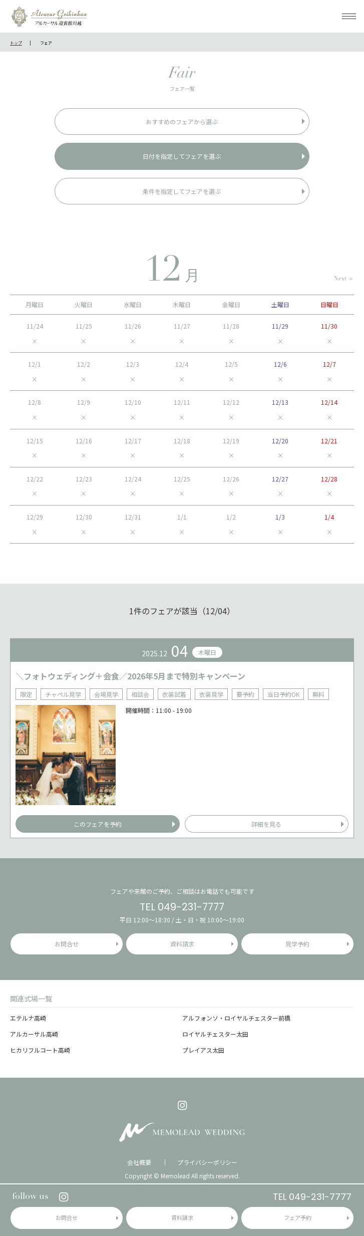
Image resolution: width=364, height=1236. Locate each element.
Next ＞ (344, 279)
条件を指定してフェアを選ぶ (182, 191)
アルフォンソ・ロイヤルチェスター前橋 (236, 1018)
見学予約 (297, 943)
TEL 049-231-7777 (312, 1196)
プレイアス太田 (203, 1050)
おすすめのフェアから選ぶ (182, 121)
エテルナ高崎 (28, 1018)
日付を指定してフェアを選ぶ (182, 156)
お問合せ (67, 1217)
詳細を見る (266, 824)
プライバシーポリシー (207, 1162)
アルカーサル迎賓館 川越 (49, 16)
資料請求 (182, 1217)
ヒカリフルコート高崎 (40, 1050)
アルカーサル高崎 (34, 1034)
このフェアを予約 (98, 824)
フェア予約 (297, 1217)
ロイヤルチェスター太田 (215, 1034)
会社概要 (139, 1162)
